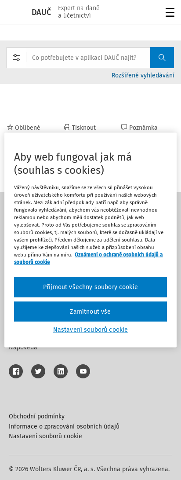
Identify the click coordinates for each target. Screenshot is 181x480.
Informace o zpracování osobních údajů (64, 426)
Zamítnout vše (90, 311)
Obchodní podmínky (37, 416)
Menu (168, 13)
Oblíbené (23, 128)
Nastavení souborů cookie (45, 436)
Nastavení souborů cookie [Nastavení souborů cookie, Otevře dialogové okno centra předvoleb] (90, 329)
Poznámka (139, 128)
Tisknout (80, 128)
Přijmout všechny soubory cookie (90, 287)
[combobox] (90, 57)
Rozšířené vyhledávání (143, 75)
